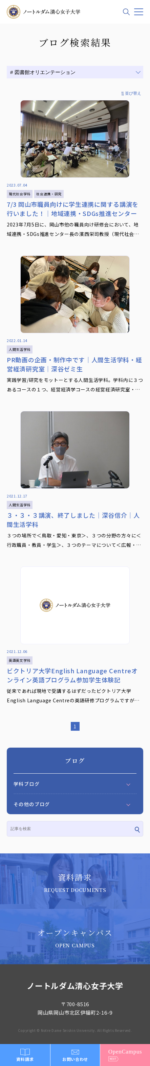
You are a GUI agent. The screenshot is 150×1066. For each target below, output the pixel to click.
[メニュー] (138, 11)
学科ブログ (27, 783)
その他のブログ (32, 804)
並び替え (133, 93)
